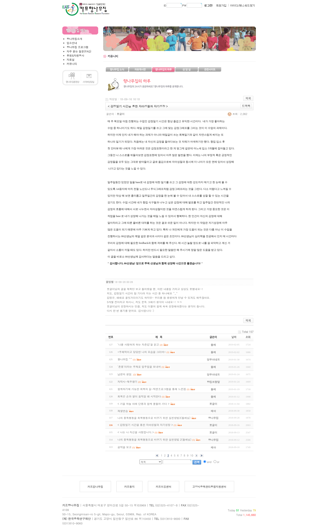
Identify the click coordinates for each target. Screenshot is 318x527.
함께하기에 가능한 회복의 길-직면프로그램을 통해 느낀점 (152, 389)
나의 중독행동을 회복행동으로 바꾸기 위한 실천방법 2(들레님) (154, 439)
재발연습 (123, 411)
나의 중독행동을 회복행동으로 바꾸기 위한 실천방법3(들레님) (154, 418)
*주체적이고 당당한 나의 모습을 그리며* (142, 352)
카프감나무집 (95, 486)
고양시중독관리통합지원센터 (209, 486)
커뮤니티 (72, 64)
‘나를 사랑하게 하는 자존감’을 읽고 (138, 344)
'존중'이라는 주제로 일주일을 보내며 (139, 366)
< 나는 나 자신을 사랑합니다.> (136, 432)
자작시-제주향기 (127, 381)
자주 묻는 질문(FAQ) (79, 51)
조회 (248, 337)
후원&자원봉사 (75, 55)
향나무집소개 (74, 39)
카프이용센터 (163, 486)
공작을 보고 (124, 447)
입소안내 (72, 43)
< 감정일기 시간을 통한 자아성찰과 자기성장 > (145, 425)
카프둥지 (129, 486)
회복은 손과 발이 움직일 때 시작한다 (139, 396)
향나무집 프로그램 (77, 47)
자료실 (71, 59)
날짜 (234, 337)
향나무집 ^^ (125, 359)
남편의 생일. (125, 374)
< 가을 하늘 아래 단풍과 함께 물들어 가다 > (143, 404)
